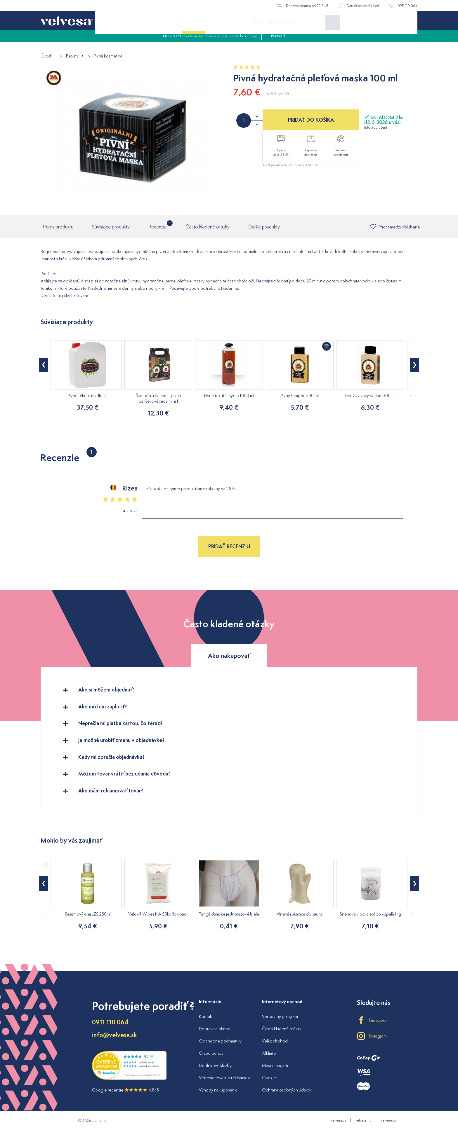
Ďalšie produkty (264, 227)
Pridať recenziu (229, 547)
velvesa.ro (388, 1120)
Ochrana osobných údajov (286, 1090)
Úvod (46, 56)
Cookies (269, 1078)
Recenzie (157, 225)
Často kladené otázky (207, 227)
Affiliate (269, 1053)
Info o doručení (375, 127)
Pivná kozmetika (108, 56)
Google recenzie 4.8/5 (125, 1090)
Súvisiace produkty (111, 227)
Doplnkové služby (215, 1065)
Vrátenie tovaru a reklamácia (224, 1078)
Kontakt (206, 1016)
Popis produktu (58, 227)
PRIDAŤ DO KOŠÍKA (311, 119)
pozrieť (278, 41)
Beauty (72, 56)
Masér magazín (275, 1065)
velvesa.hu (363, 1120)
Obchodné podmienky (220, 1041)
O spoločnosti (212, 1053)
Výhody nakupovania (218, 1090)
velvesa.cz (338, 1120)
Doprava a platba (214, 1029)
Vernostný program (280, 1016)
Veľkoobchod (275, 1041)
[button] (43, 365)
